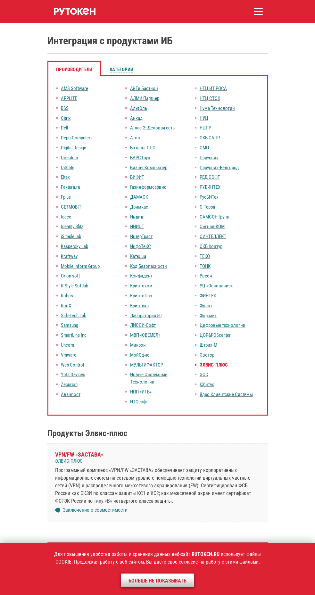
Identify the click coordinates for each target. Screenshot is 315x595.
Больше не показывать (157, 581)
